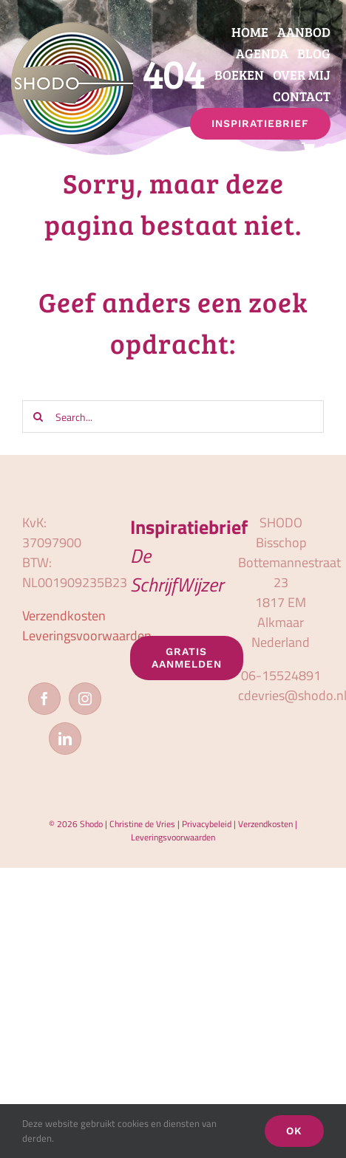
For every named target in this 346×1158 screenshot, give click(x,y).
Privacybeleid (206, 824)
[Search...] (173, 416)
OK (294, 1131)
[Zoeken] (38, 416)
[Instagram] (85, 698)
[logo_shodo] (72, 28)
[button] (329, 149)
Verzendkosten (64, 616)
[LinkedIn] (65, 738)
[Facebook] (44, 698)
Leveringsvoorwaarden (87, 635)
